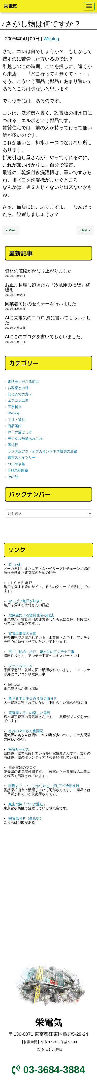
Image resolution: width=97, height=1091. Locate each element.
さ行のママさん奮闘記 (25, 731)
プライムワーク (20, 666)
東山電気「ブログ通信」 (27, 804)
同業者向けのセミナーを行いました (40, 303)
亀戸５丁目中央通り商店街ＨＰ (32, 699)
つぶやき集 (16, 464)
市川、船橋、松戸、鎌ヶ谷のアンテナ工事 (41, 652)
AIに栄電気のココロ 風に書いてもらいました (48, 320)
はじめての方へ (20, 394)
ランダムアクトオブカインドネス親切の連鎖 (42, 451)
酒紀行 (13, 445)
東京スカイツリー (21, 457)
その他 (13, 477)
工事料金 (15, 407)
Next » (85, 230)
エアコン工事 (18, 400)
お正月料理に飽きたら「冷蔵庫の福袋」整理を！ (47, 287)
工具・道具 (16, 420)
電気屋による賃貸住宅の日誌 (31, 615)
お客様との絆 (18, 388)
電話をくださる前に (23, 382)
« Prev (11, 230)
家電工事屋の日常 (22, 634)
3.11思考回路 (18, 470)
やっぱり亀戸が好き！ (25, 601)
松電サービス (18, 749)
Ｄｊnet (14, 564)
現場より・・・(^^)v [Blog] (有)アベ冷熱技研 (43, 786)
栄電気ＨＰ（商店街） (25, 818)
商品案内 (15, 426)
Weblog (51, 38)
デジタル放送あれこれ (25, 439)
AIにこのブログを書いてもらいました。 (45, 336)
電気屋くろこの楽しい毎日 (29, 713)
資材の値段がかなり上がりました (38, 270)
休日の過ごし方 (20, 432)
